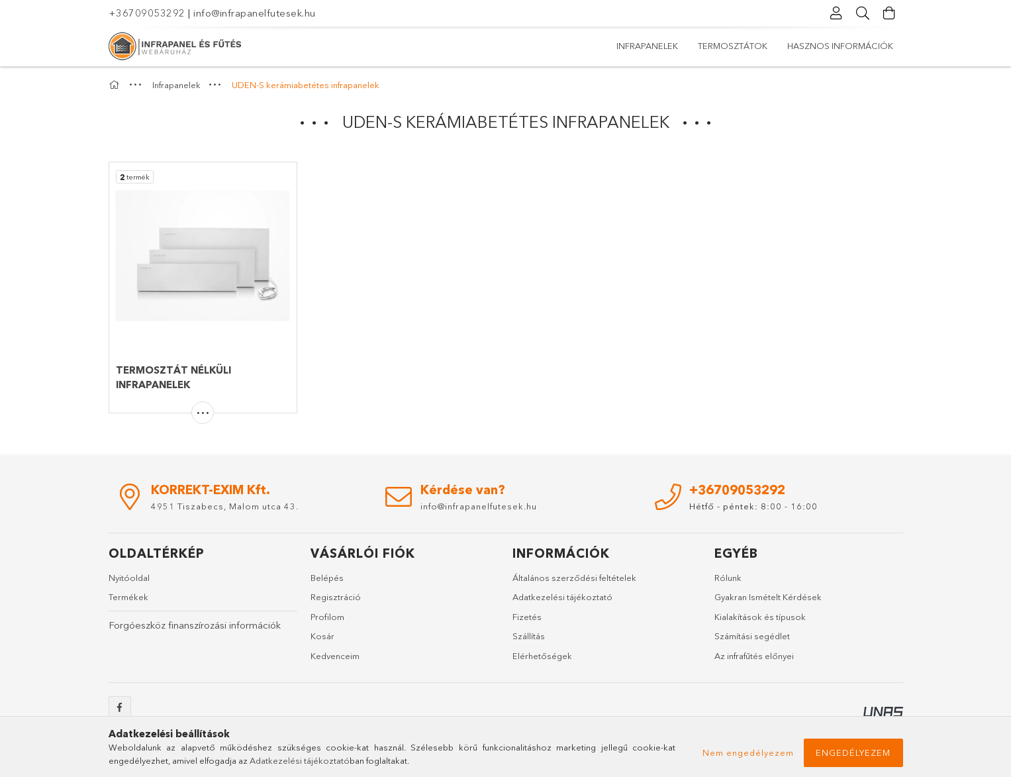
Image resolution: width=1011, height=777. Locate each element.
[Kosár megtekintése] (890, 13)
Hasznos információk (840, 45)
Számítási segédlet (752, 636)
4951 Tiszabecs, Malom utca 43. (225, 506)
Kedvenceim (335, 655)
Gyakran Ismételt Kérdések (768, 597)
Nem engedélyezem (748, 752)
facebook (120, 707)
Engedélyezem (853, 752)
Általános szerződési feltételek (574, 577)
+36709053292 (147, 13)
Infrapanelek (647, 45)
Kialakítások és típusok (760, 616)
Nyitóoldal (129, 577)
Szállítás (528, 636)
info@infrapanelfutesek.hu (254, 13)
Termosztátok (732, 45)
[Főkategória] (116, 84)
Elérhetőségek (542, 655)
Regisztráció (336, 597)
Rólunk (728, 577)
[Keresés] (863, 13)
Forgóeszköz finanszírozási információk (195, 625)
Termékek (128, 597)
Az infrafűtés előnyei (754, 655)
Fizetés (527, 616)
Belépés (327, 577)
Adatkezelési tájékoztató (562, 597)
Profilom (327, 616)
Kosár (322, 636)
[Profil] (837, 13)
